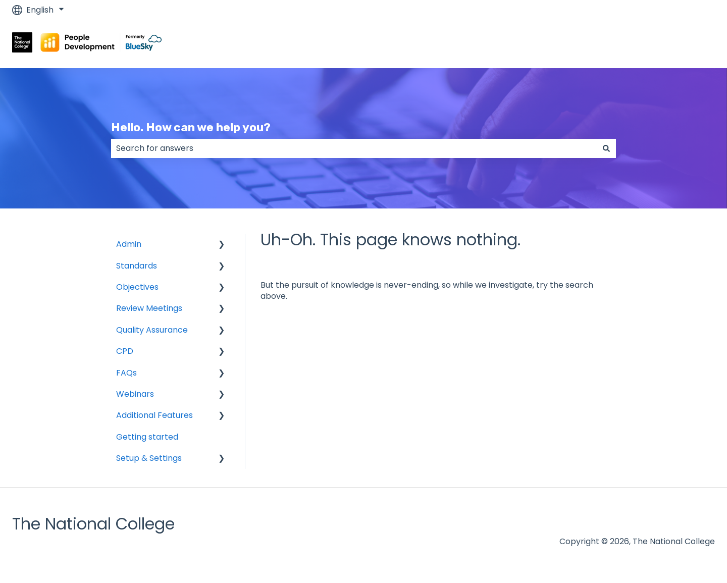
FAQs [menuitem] (126, 373)
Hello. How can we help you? (191, 127)
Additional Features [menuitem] (154, 415)
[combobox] (354, 148)
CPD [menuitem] (124, 351)
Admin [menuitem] (128, 244)
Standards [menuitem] (136, 266)
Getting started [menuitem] (147, 437)
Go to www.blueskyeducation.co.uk (636, 43)
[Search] (606, 148)
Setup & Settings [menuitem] (149, 458)
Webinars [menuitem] (135, 394)
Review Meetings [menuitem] (149, 308)
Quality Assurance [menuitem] (152, 330)
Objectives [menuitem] (137, 287)
